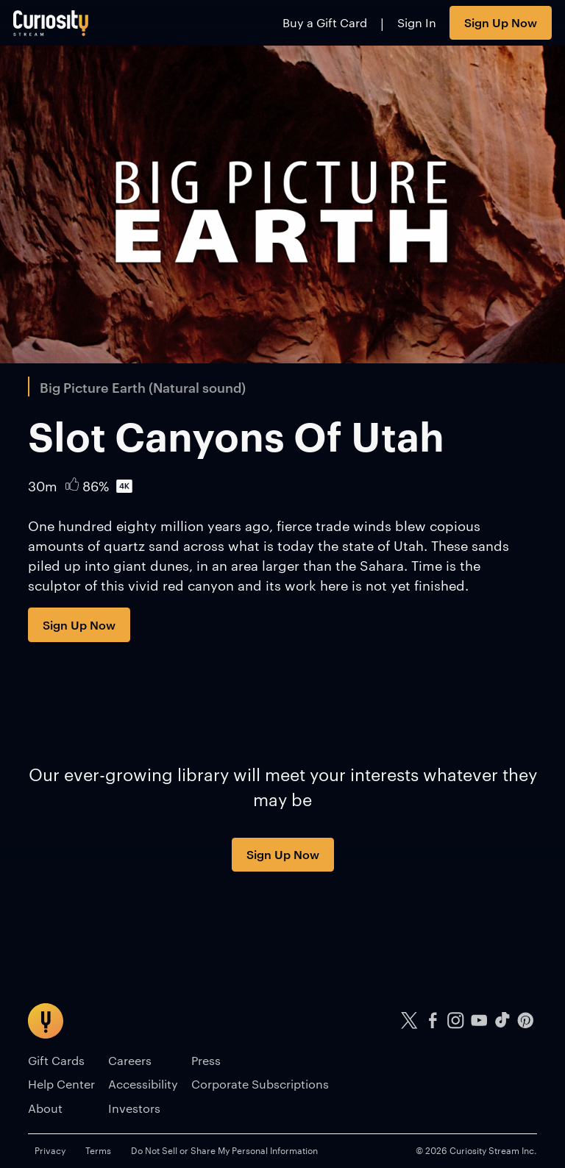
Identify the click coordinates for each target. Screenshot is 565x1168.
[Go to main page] (51, 23)
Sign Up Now (500, 22)
